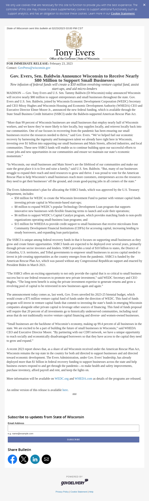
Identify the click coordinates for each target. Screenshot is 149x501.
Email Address (16, 423)
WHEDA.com (83, 378)
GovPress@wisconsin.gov (34, 67)
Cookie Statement (123, 13)
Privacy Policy (62, 492)
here (65, 390)
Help (91, 492)
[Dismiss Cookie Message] (144, 3)
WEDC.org (62, 378)
